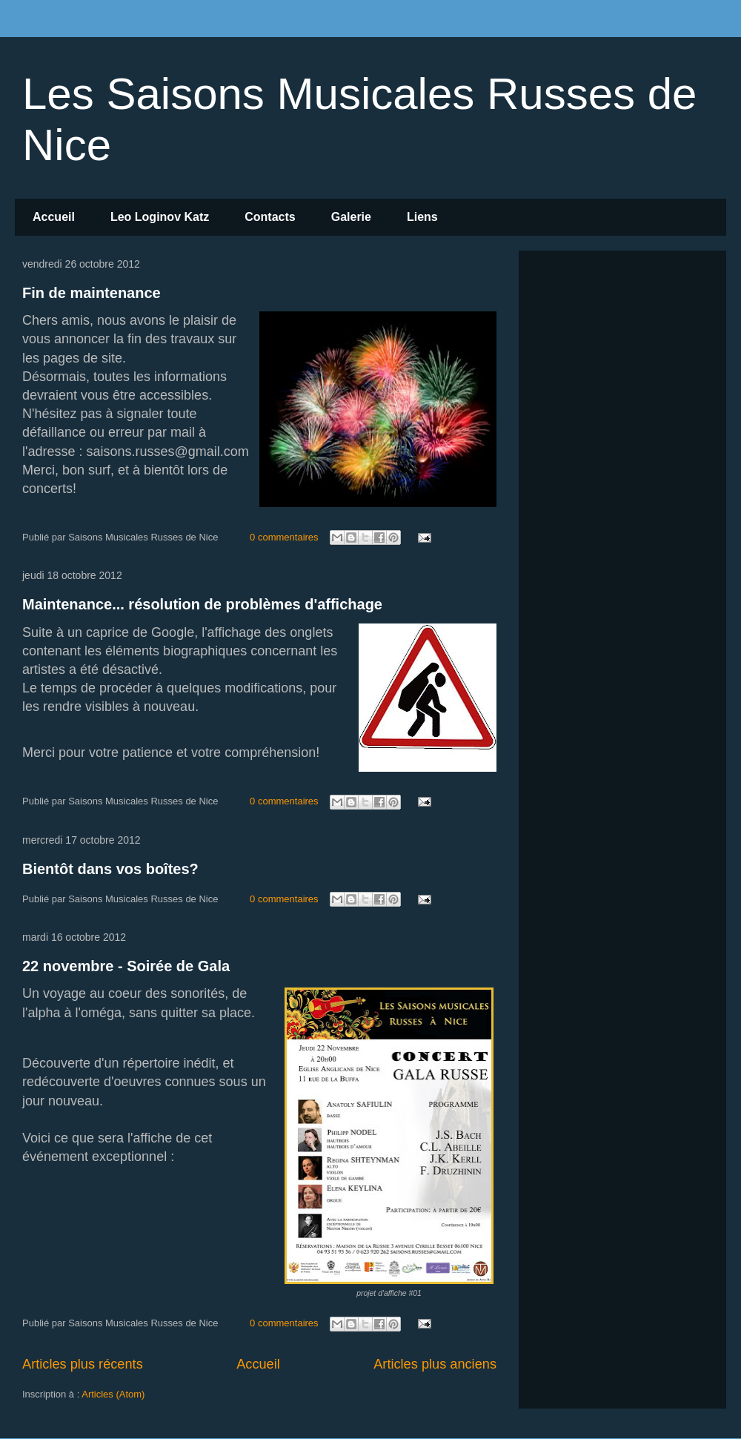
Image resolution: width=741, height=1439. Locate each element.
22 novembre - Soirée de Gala (126, 966)
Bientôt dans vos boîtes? (110, 869)
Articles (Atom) (113, 1394)
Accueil (54, 217)
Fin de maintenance (91, 293)
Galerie (351, 217)
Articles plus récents (82, 1364)
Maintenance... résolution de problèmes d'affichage (202, 604)
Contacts (270, 217)
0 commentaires (284, 537)
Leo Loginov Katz (159, 217)
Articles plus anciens (434, 1364)
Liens (422, 217)
